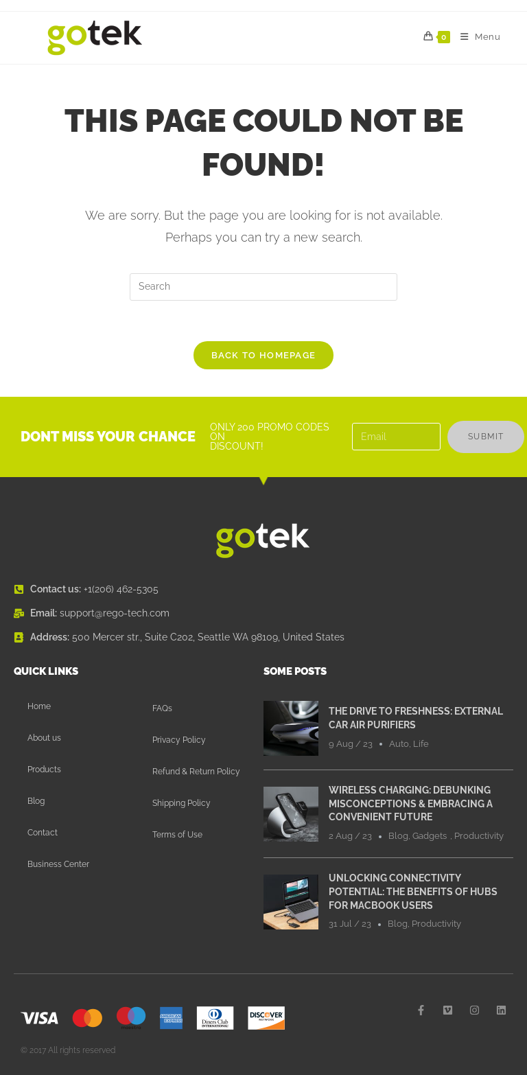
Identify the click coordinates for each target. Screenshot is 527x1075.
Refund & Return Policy (196, 772)
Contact (42, 833)
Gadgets (429, 836)
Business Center (58, 865)
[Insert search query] (263, 287)
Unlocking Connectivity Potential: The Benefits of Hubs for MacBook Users (413, 892)
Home (39, 707)
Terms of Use (177, 835)
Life (421, 744)
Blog (36, 802)
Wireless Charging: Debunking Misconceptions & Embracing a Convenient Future (411, 804)
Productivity (479, 836)
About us (44, 738)
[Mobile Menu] (475, 37)
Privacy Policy (179, 740)
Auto (399, 744)
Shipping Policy (181, 804)
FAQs (162, 709)
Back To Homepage (263, 356)
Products (44, 770)
